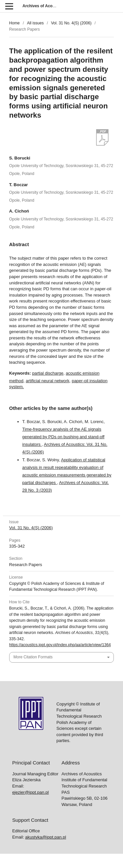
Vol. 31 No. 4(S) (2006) (71, 23)
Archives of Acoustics (43, 6)
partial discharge (47, 373)
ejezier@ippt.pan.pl (30, 792)
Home (14, 23)
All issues (35, 23)
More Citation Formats (32, 657)
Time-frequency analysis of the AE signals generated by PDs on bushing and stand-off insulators (63, 437)
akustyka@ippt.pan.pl (45, 837)
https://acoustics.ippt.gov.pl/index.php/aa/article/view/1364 (60, 645)
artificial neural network (47, 380)
